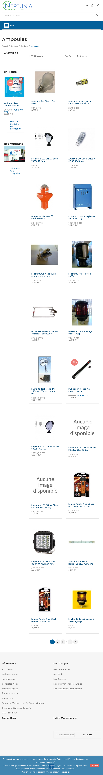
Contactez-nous (10, 684)
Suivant (75, 642)
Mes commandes (62, 669)
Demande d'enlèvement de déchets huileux (23, 703)
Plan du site (7, 698)
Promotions (7, 669)
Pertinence (87, 56)
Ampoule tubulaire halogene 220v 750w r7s (80, 562)
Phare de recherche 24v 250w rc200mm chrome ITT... (43, 391)
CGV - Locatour (9, 712)
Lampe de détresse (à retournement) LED (42, 217)
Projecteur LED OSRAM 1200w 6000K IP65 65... (45, 447)
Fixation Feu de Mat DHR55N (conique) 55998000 (44, 332)
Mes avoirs (58, 674)
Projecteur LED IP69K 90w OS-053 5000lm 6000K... (43, 562)
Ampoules (11, 53)
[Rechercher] (51, 15)
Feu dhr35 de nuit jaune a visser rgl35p (81, 620)
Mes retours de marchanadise (68, 688)
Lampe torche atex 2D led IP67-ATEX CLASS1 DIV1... (81, 505)
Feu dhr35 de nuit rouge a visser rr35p (81, 332)
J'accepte (94, 765)
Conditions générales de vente (16, 708)
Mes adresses (60, 679)
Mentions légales (10, 688)
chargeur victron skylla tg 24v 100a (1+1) (81, 217)
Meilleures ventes (10, 674)
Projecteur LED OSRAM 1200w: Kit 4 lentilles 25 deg (82, 448)
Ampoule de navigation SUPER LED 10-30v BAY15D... (80, 102)
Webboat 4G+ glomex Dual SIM (12, 104)
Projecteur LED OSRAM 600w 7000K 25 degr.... (44, 160)
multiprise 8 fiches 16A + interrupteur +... (80, 390)
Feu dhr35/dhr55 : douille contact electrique (43, 275)
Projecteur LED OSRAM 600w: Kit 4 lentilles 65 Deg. (45, 506)
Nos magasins (8, 679)
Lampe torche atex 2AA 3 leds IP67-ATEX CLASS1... (43, 620)
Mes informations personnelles (68, 684)
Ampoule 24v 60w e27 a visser (43, 102)
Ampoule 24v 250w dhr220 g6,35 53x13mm (81, 160)
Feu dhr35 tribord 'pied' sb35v (79, 275)
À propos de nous (10, 693)
